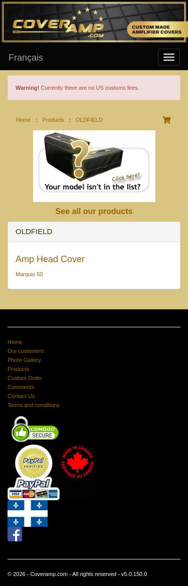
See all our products (94, 211)
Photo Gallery (24, 360)
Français (26, 58)
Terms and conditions (34, 405)
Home (23, 120)
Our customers (26, 351)
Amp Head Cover (50, 259)
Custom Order (25, 378)
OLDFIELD (89, 120)
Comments (21, 387)
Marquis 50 (29, 274)
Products (53, 120)
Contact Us (21, 396)
